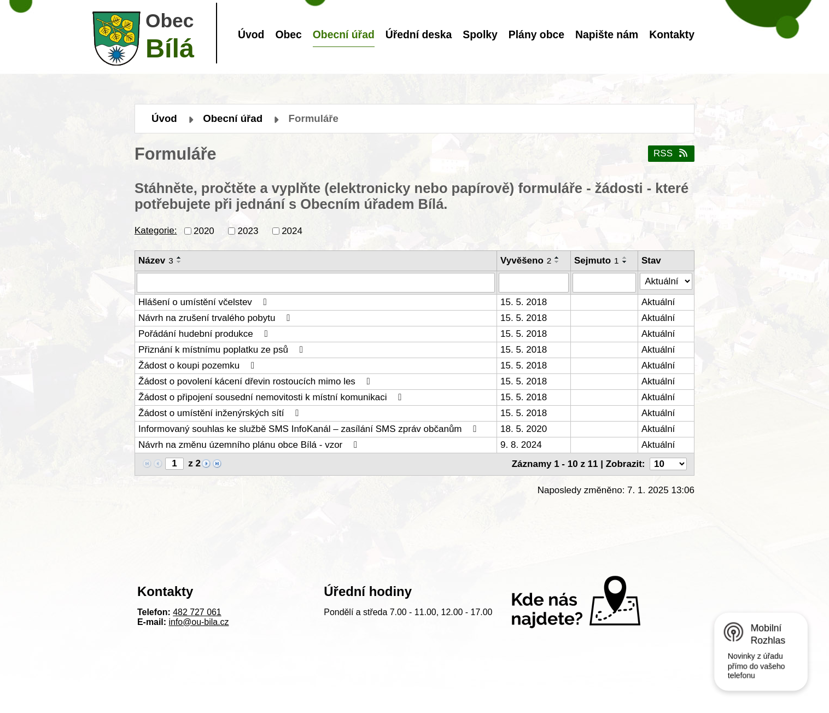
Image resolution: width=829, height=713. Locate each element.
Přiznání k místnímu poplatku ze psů (222, 349)
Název (155, 260)
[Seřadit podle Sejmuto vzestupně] (625, 257)
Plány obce (536, 34)
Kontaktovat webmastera (372, 692)
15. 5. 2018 (523, 302)
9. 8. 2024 (521, 445)
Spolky (480, 34)
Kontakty (671, 34)
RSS (671, 153)
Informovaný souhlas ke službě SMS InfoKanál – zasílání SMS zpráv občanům (309, 429)
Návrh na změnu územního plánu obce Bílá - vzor (249, 445)
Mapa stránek (552, 692)
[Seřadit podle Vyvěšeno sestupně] (557, 262)
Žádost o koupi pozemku (198, 365)
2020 (204, 230)
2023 (248, 230)
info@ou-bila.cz (199, 622)
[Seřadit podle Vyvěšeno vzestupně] (557, 257)
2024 (292, 230)
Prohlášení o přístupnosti (473, 692)
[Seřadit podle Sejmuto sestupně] (625, 262)
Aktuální (658, 302)
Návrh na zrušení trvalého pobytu (216, 318)
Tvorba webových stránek (398, 702)
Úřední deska (419, 34)
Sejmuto (596, 260)
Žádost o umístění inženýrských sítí (220, 413)
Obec (288, 34)
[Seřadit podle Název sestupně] (179, 262)
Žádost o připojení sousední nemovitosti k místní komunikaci (272, 397)
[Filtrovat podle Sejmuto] (604, 283)
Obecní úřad (344, 34)
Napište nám (606, 34)
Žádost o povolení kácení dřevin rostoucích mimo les (256, 381)
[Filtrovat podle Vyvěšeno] (534, 283)
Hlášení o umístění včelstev (204, 302)
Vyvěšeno (525, 260)
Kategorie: (156, 230)
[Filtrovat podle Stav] (666, 281)
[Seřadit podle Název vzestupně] (179, 257)
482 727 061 (197, 612)
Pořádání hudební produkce (205, 334)
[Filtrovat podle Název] (316, 283)
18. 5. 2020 (523, 429)
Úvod (251, 34)
